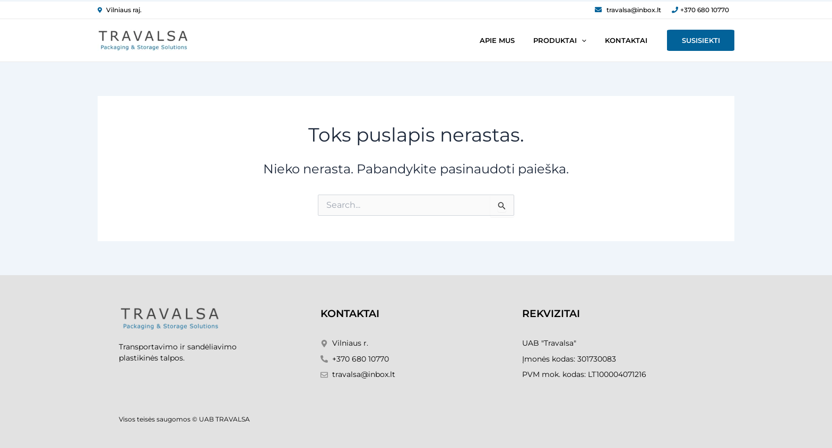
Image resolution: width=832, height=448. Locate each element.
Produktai (579, 40)
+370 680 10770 (704, 10)
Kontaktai (638, 40)
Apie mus (524, 40)
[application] (601, 40)
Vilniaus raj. (124, 10)
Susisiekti (705, 40)
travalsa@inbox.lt (633, 10)
